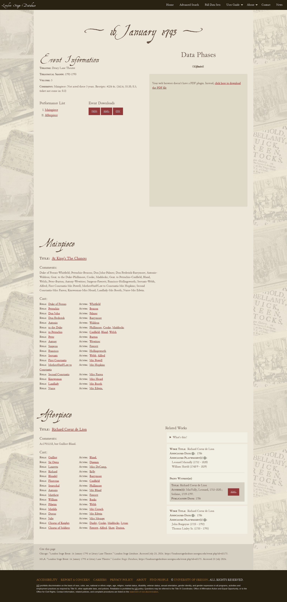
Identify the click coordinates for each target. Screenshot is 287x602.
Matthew (53, 495)
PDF (167, 66)
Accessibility (46, 580)
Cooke (107, 327)
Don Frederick (56, 318)
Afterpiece (51, 115)
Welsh (113, 332)
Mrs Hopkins (97, 365)
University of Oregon (191, 580)
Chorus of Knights (59, 523)
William (52, 499)
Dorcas (52, 513)
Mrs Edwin (96, 513)
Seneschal (53, 485)
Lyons (124, 523)
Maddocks (118, 327)
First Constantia (57, 360)
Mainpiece (51, 110)
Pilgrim (52, 504)
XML (106, 111)
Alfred (101, 355)
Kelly (92, 471)
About (250, 4)
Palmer (93, 313)
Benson (94, 308)
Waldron (94, 322)
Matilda (52, 509)
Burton (94, 337)
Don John (54, 313)
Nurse (51, 388)
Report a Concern (75, 580)
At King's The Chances (69, 259)
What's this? (180, 437)
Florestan (53, 481)
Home (170, 4)
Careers (100, 580)
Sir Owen (53, 462)
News (279, 4)
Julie (51, 518)
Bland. (93, 457)
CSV (118, 111)
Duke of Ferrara (57, 304)
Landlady (53, 383)
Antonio (53, 322)
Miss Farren (96, 374)
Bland (104, 332)
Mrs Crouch (96, 509)
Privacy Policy (121, 580)
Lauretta (53, 466)
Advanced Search (189, 4)
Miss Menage (97, 518)
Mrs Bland (95, 490)
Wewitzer (95, 341)
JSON (94, 111)
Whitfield (95, 304)
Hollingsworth (98, 351)
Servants (53, 355)
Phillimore (96, 327)
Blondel (52, 476)
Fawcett (94, 346)
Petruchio (53, 308)
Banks (93, 499)
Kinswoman (55, 379)
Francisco (53, 351)
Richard (52, 471)
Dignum (94, 462)
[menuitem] (170, 4)
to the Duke (55, 327)
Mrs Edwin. (96, 388)
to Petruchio (55, 332)
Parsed (227, 66)
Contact (266, 4)
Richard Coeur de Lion (69, 430)
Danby (93, 523)
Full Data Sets (213, 4)
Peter (51, 337)
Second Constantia (58, 374)
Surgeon (53, 346)
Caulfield (95, 332)
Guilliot (52, 457)
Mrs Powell (96, 360)
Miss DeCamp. (98, 466)
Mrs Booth (96, 383)
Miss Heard (96, 379)
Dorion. (120, 527)
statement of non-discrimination (144, 592)
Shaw (111, 527)
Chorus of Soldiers (59, 527)
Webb (93, 355)
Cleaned (207, 66)
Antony (52, 341)
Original (187, 66)
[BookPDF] (198, 145)
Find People (159, 580)
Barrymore (96, 318)
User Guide (233, 4)
